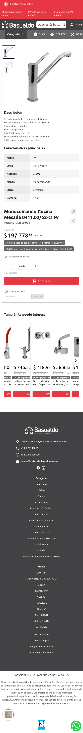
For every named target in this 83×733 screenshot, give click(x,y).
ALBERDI (41, 596)
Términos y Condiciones (41, 652)
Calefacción (41, 544)
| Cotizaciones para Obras (12, 13)
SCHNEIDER (41, 614)
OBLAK (41, 584)
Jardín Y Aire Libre (41, 532)
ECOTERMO (41, 590)
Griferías (41, 550)
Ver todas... (41, 626)
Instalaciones (41, 502)
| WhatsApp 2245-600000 (37, 13)
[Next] (75, 360)
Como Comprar (41, 640)
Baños (41, 490)
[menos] (8, 266)
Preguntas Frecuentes (41, 646)
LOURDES (41, 572)
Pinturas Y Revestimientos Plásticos (41, 556)
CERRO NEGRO (42, 620)
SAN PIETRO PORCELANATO (42, 578)
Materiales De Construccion (41, 538)
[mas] (35, 266)
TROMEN (41, 608)
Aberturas (41, 484)
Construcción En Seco (41, 508)
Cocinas (41, 496)
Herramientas (41, 526)
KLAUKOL (41, 602)
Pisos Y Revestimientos (41, 520)
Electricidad (41, 514)
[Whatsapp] (76, 726)
